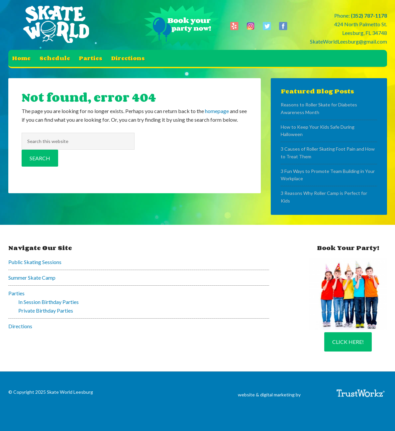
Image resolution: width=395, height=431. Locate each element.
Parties (16, 293)
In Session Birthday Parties (48, 302)
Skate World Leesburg (58, 25)
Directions (20, 326)
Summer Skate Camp (31, 277)
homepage (217, 111)
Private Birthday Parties (45, 310)
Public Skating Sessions (34, 262)
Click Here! (348, 342)
